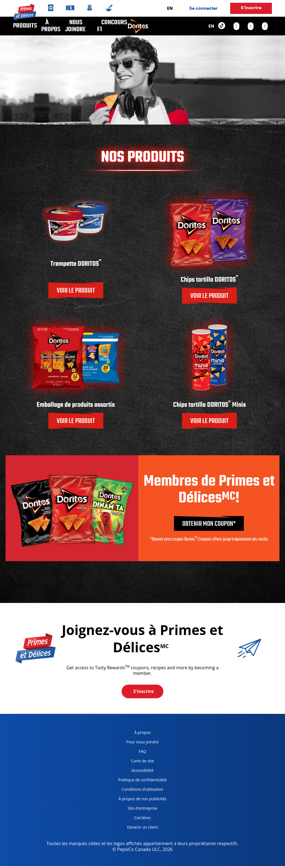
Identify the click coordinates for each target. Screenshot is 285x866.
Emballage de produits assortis (76, 405)
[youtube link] (265, 26)
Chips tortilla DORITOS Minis (209, 405)
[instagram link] (236, 26)
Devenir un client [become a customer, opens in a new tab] (136, 828)
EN (170, 8)
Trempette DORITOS (75, 264)
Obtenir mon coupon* (209, 524)
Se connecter (203, 8)
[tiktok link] (221, 26)
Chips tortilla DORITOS (209, 280)
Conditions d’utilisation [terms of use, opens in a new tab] (138, 790)
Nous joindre (75, 26)
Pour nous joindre (142, 742)
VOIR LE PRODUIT (76, 291)
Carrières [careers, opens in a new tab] (132, 819)
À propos (50, 26)
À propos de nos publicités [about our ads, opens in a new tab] (140, 800)
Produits (25, 26)
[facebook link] (251, 26)
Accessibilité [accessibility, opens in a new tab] (134, 771)
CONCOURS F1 (112, 26)
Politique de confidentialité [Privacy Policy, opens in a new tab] (140, 781)
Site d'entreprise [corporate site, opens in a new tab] (136, 809)
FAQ (142, 751)
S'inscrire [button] (251, 8)
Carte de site (142, 760)
